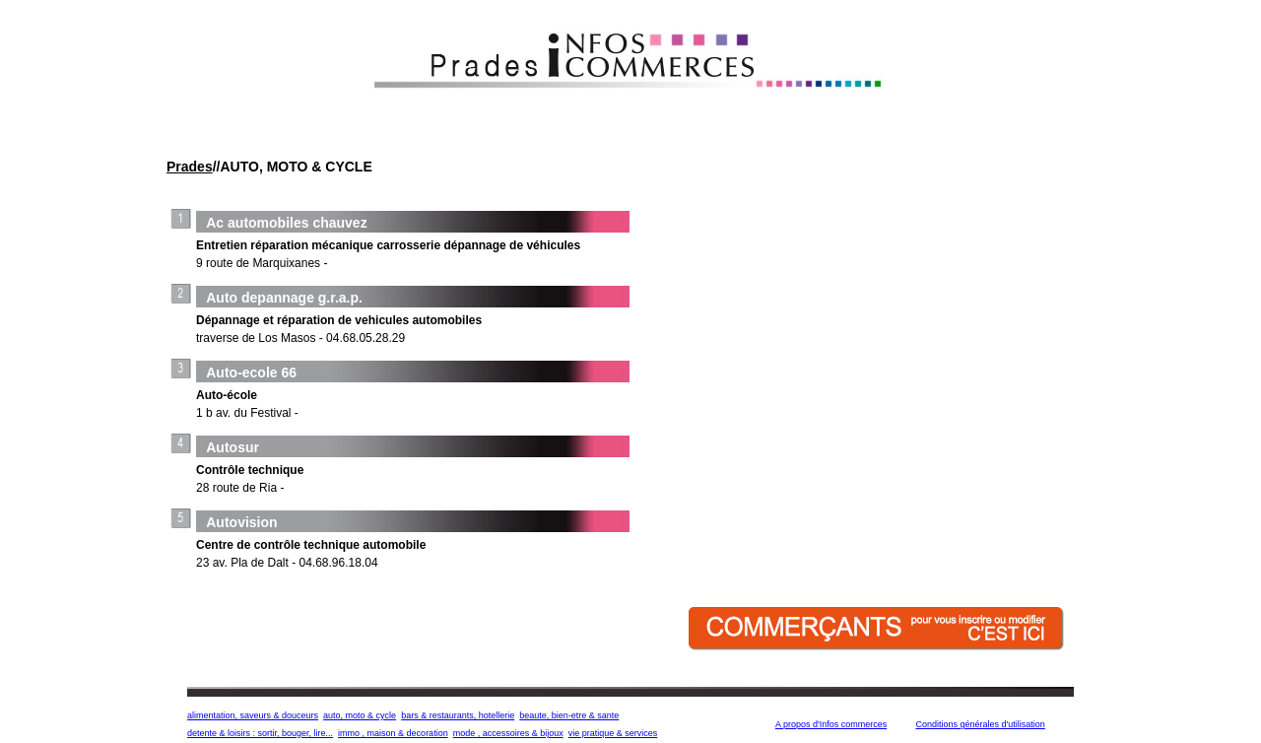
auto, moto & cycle (359, 715)
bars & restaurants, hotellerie (457, 715)
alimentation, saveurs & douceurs (252, 715)
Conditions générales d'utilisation (979, 724)
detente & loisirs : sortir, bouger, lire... (260, 733)
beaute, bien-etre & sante (569, 715)
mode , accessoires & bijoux (508, 733)
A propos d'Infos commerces (831, 724)
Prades (189, 166)
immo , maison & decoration (393, 733)
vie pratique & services (613, 733)
